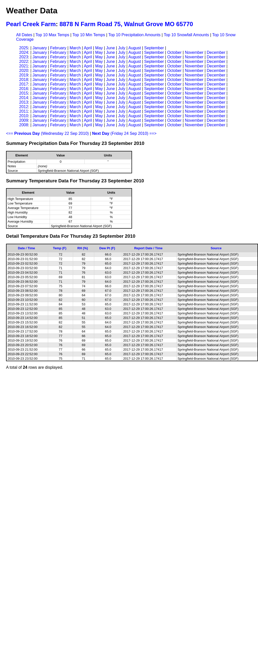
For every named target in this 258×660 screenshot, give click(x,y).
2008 (23, 125)
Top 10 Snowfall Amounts (186, 35)
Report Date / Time (148, 248)
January (40, 48)
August (134, 48)
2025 (23, 48)
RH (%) (82, 248)
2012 (23, 107)
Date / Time (26, 248)
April (88, 48)
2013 (23, 102)
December (216, 52)
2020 (23, 70)
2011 (23, 111)
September (154, 48)
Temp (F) (59, 248)
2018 (23, 79)
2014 (23, 98)
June (110, 48)
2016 (23, 89)
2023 (23, 57)
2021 (23, 66)
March (75, 48)
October (174, 52)
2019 (23, 75)
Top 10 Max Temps (52, 35)
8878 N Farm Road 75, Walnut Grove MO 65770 (126, 24)
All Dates (24, 35)
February (58, 48)
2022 (23, 61)
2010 (23, 116)
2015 (23, 93)
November (194, 52)
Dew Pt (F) (107, 248)
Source (216, 248)
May (99, 48)
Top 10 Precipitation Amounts (134, 35)
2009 (23, 120)
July (121, 48)
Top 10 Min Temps (89, 35)
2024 (23, 52)
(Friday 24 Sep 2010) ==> (124, 133)
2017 (23, 84)
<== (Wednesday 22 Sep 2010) (47, 133)
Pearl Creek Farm (31, 24)
